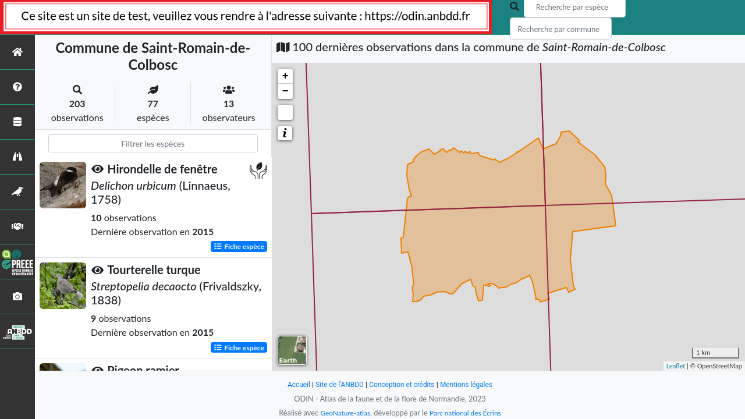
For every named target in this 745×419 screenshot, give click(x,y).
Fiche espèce (239, 246)
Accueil (292, 384)
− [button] (285, 91)
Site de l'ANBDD (336, 384)
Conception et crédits (402, 384)
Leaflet (676, 366)
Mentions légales (472, 384)
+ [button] (285, 76)
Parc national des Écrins (467, 412)
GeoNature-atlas (342, 412)
